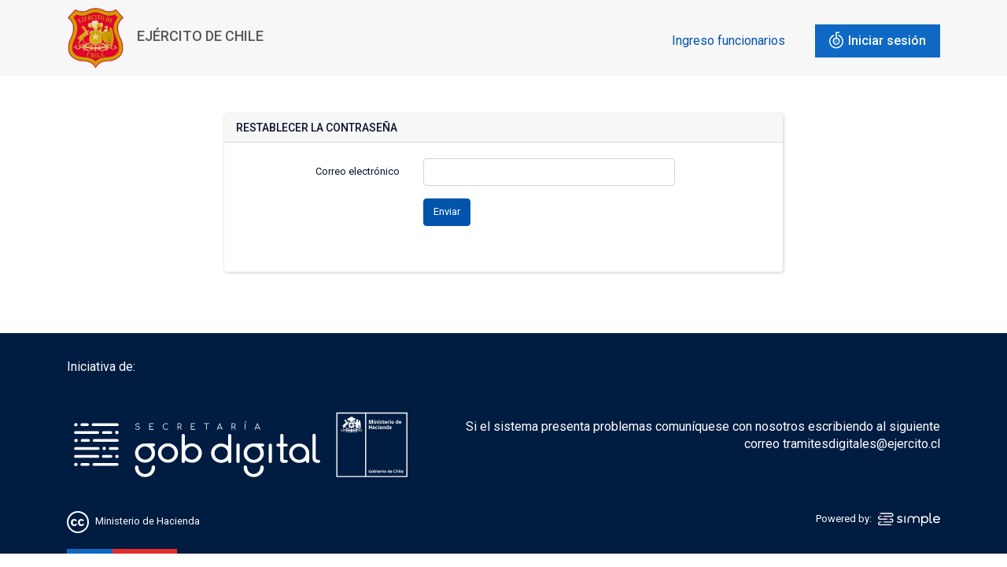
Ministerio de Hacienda (147, 522)
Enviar (446, 211)
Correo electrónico (357, 171)
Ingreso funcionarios (728, 40)
